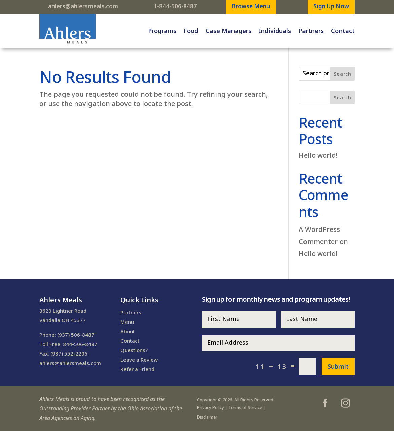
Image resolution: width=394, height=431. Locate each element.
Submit (338, 366)
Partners (311, 31)
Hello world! (318, 155)
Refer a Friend (137, 369)
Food (191, 31)
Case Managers (228, 31)
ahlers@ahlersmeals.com (83, 6)
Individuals (275, 31)
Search (342, 74)
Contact (343, 31)
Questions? (134, 350)
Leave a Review (139, 359)
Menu (127, 321)
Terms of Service (245, 407)
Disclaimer (207, 417)
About (127, 331)
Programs (162, 31)
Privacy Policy (210, 407)
